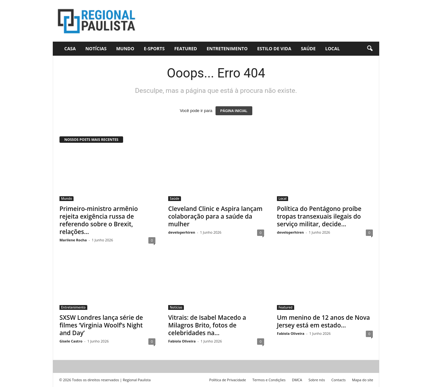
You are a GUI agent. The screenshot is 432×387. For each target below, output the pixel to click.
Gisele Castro (70, 341)
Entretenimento (227, 48)
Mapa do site (362, 379)
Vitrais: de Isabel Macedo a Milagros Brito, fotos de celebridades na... (207, 325)
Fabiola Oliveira (182, 341)
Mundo (125, 48)
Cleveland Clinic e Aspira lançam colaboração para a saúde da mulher (215, 216)
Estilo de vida (274, 48)
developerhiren (181, 232)
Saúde (308, 48)
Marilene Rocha (73, 240)
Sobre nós (317, 379)
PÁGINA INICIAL (233, 111)
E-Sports (154, 48)
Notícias (95, 48)
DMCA (297, 379)
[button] (370, 49)
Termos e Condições (269, 379)
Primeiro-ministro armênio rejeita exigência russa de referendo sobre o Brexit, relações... (98, 220)
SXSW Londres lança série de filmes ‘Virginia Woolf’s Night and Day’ (101, 325)
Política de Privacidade (227, 379)
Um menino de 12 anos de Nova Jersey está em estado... (323, 321)
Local (332, 48)
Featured (185, 48)
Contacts (338, 379)
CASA (70, 48)
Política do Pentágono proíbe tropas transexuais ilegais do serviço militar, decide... (319, 216)
